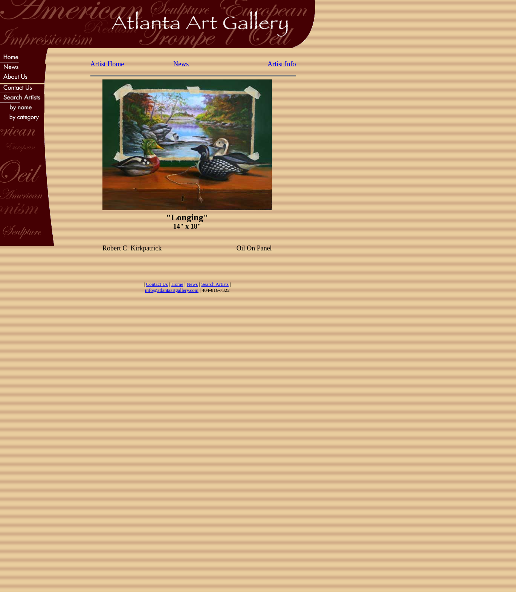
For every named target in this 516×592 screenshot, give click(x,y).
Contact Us (157, 284)
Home (177, 284)
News (181, 64)
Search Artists (215, 284)
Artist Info (281, 64)
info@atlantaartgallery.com (171, 290)
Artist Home (107, 64)
